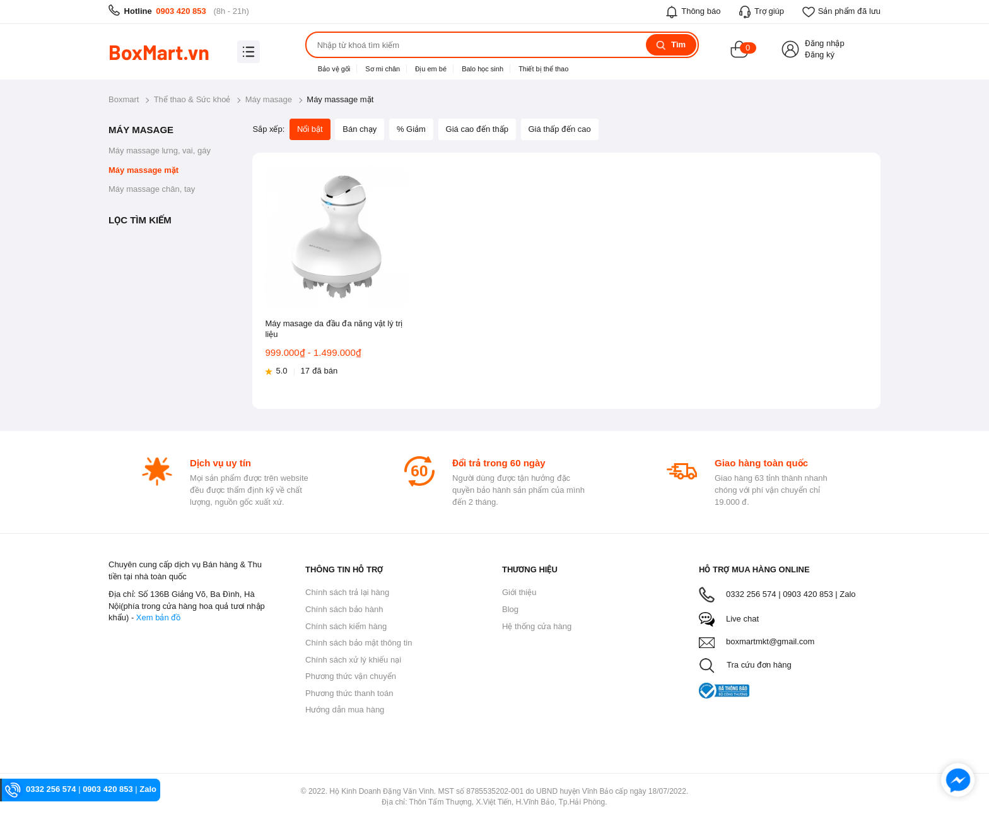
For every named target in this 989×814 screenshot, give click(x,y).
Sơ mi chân (382, 69)
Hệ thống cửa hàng (536, 626)
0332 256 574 (51, 789)
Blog (510, 609)
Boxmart (123, 99)
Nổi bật (310, 129)
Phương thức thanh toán (349, 693)
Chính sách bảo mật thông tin (358, 642)
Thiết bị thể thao (543, 69)
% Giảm (411, 129)
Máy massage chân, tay (151, 189)
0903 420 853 (181, 11)
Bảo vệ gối (334, 69)
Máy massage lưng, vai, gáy (159, 150)
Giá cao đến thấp (477, 129)
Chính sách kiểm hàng (346, 626)
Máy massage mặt (143, 170)
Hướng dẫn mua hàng (344, 709)
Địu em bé (431, 69)
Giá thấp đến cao (560, 129)
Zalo (847, 594)
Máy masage (268, 99)
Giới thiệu (519, 592)
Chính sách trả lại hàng (347, 592)
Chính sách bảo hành (344, 609)
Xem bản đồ (158, 617)
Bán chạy (359, 129)
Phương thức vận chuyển (350, 676)
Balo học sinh (482, 69)
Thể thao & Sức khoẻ (192, 99)
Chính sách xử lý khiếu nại (353, 659)
